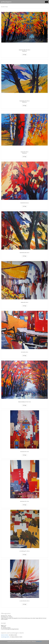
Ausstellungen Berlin (5, 636)
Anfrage (24, 54)
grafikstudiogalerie (6, 2)
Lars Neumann (39, 641)
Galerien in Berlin (4, 635)
